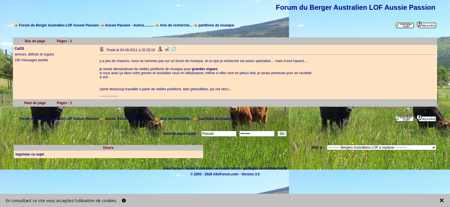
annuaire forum (227, 168)
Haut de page (35, 103)
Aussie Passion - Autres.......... (129, 25)
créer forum (172, 168)
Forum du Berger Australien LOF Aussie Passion (59, 25)
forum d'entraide (198, 168)
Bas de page (35, 41)
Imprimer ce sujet (29, 154)
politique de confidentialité (265, 168)
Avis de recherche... (176, 25)
